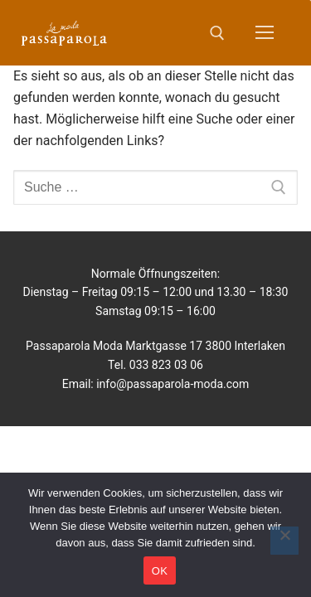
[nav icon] (264, 33)
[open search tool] (217, 33)
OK (160, 571)
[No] (284, 541)
